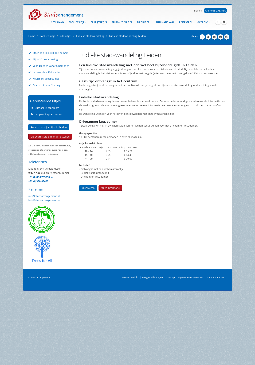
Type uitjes (144, 22)
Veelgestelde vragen (152, 347)
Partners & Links (130, 347)
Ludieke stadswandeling (90, 106)
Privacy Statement (215, 347)
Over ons (203, 22)
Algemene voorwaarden (190, 347)
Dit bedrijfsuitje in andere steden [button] (50, 206)
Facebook (218, 22)
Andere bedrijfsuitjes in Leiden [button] (49, 197)
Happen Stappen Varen (48, 184)
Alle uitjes (66, 106)
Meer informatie (110, 257)
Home (31, 106)
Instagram (224, 22)
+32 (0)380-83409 (38, 251)
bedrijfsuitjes (99, 22)
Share (202, 106)
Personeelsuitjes (122, 22)
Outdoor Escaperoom (46, 177)
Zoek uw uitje (77, 22)
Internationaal (164, 22)
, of (51, 247)
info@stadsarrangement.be (44, 270)
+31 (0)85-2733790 (215, 10)
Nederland (57, 22)
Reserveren (186, 22)
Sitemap (170, 347)
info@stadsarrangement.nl (44, 266)
